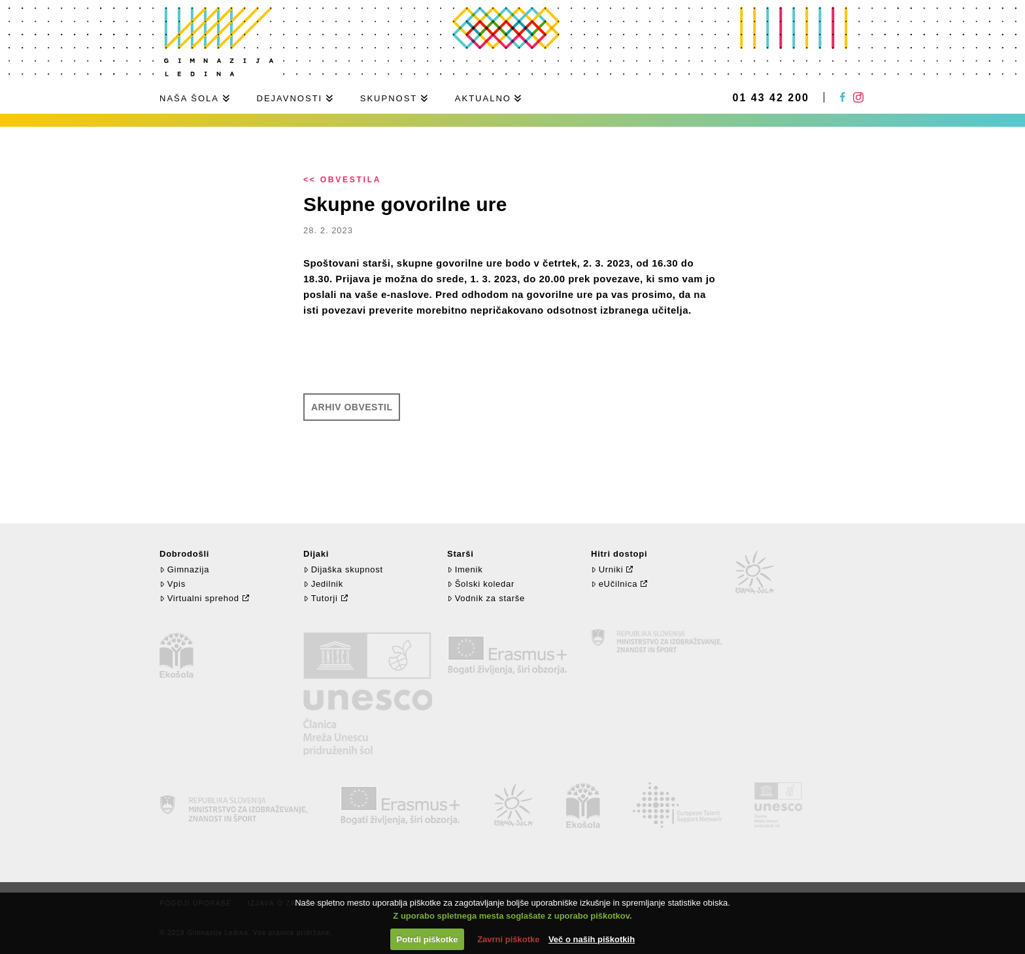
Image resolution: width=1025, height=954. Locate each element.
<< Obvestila (342, 179)
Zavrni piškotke (508, 939)
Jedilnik (323, 584)
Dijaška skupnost (343, 569)
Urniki (607, 569)
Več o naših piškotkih (591, 939)
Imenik (464, 569)
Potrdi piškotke (427, 939)
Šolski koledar (480, 584)
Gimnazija (184, 569)
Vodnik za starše (486, 598)
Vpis (173, 584)
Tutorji (320, 598)
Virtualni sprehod (199, 598)
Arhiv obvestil (351, 407)
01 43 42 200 (771, 98)
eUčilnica (614, 584)
